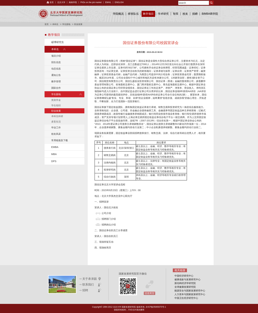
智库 (175, 13)
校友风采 (56, 134)
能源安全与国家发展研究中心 (189, 290)
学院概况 (118, 13)
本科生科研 (57, 116)
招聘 (85, 290)
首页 (52, 2)
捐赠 (195, 13)
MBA (54, 154)
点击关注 (149, 293)
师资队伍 (133, 13)
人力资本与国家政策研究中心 (189, 294)
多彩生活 (56, 121)
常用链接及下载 (59, 140)
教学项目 (148, 13)
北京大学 (61, 2)
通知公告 (56, 75)
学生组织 (56, 105)
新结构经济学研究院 (185, 283)
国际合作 (56, 88)
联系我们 (88, 284)
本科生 (55, 24)
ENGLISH (119, 2)
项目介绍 (56, 55)
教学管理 (56, 81)
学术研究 (163, 13)
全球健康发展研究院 (185, 287)
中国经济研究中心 (183, 275)
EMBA (55, 147)
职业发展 (56, 110)
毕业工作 (56, 127)
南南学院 (73, 2)
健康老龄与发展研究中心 (187, 279)
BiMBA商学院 (210, 13)
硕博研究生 (57, 42)
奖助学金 (56, 100)
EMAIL (108, 2)
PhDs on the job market (91, 2)
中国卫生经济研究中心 (186, 298)
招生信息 (56, 62)
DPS (54, 161)
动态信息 (56, 68)
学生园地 (66, 24)
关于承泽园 (89, 278)
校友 (185, 13)
